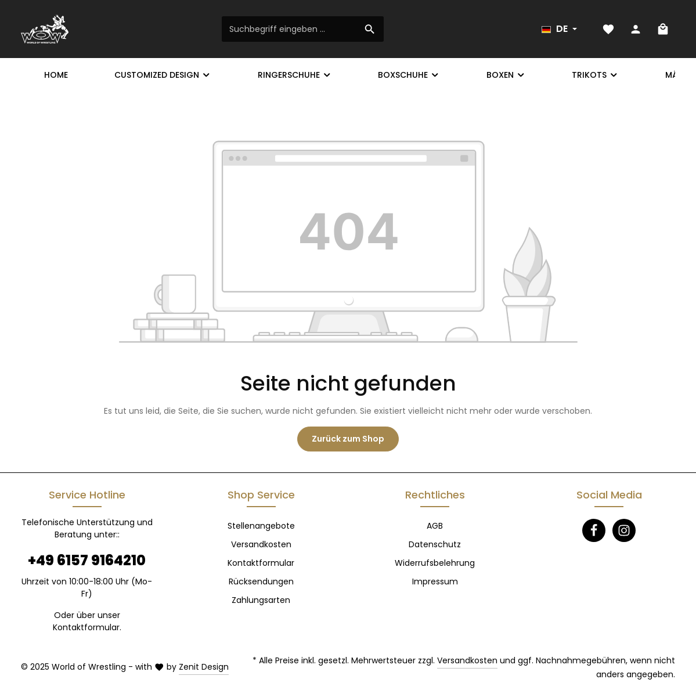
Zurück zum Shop (348, 439)
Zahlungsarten (261, 600)
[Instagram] (624, 530)
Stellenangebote (261, 526)
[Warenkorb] (662, 29)
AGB (435, 526)
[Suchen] (370, 29)
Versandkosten (261, 544)
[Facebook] (593, 530)
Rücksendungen (261, 581)
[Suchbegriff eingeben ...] (289, 29)
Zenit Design (204, 667)
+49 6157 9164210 (87, 560)
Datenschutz (435, 544)
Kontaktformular (86, 627)
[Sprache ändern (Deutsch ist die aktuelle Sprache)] (559, 29)
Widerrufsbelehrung (435, 563)
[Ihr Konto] (635, 29)
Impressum (435, 581)
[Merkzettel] (608, 29)
